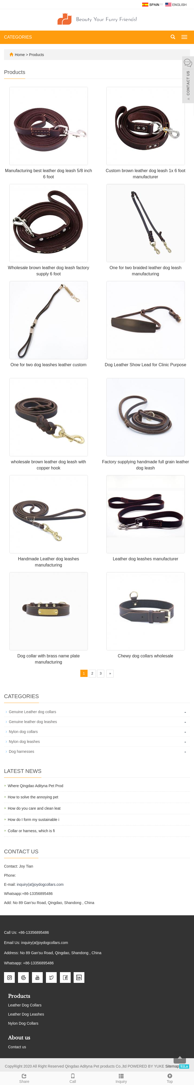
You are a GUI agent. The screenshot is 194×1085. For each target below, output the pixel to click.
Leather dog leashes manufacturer (145, 559)
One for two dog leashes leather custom (48, 364)
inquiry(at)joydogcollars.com (40, 884)
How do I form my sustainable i (33, 819)
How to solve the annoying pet (33, 797)
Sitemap (172, 1066)
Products (36, 55)
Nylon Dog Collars (23, 1023)
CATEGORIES (18, 37)
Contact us (17, 1047)
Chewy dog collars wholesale (145, 656)
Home (20, 55)
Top (170, 1078)
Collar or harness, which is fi (31, 831)
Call (73, 1078)
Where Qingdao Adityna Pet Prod (35, 786)
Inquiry (121, 1078)
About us (19, 1038)
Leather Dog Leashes (26, 1014)
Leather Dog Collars (25, 1005)
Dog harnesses (21, 751)
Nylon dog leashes (24, 741)
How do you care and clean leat (34, 808)
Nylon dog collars (23, 731)
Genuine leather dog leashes (33, 722)
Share (24, 1078)
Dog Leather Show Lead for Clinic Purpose (145, 364)
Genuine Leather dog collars (32, 712)
